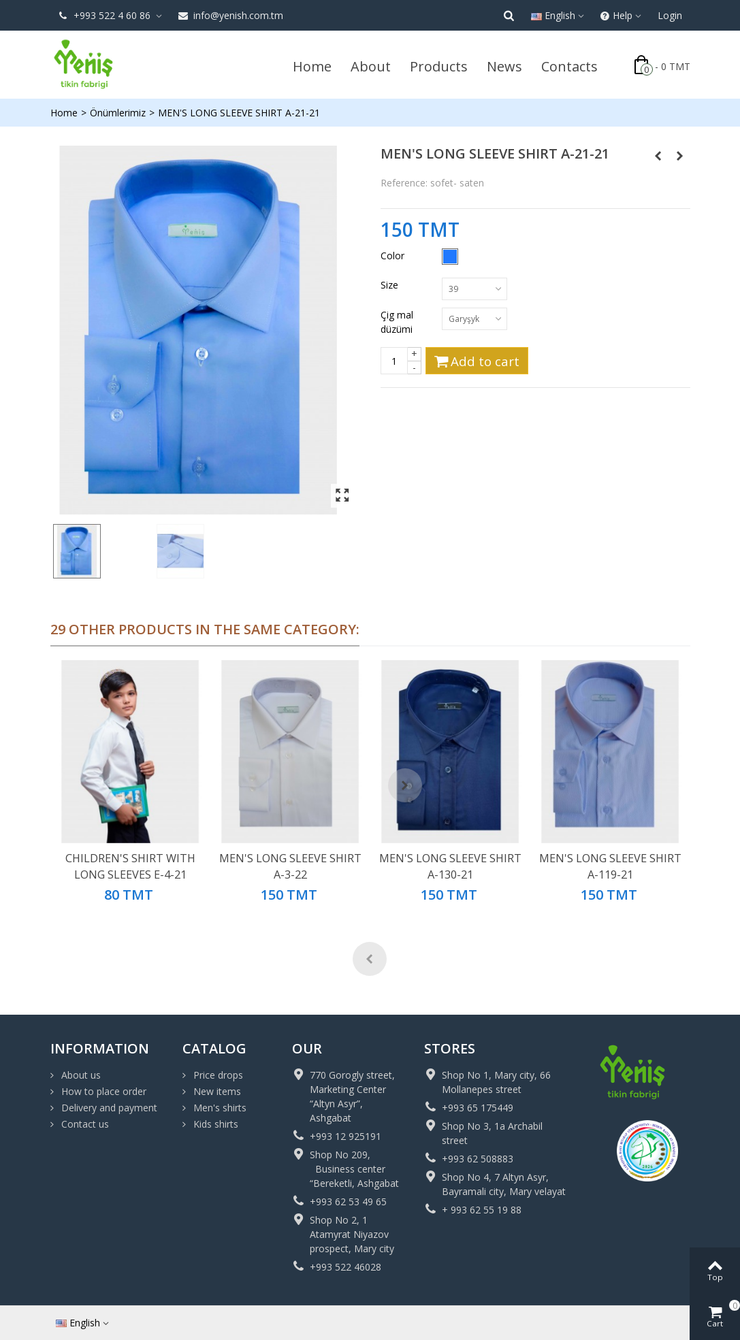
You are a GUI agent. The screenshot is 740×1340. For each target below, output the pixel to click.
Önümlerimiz (118, 112)
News (504, 66)
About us (80, 1074)
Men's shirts (218, 1107)
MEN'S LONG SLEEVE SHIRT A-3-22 (290, 866)
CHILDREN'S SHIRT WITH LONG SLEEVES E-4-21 (130, 866)
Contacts (569, 66)
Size (391, 284)
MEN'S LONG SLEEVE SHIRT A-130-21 (450, 866)
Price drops (217, 1074)
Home (312, 66)
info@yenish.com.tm (230, 15)
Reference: (404, 182)
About (371, 66)
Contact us (84, 1123)
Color (394, 255)
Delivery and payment (108, 1107)
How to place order (102, 1091)
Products (439, 66)
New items (216, 1091)
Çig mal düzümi (398, 322)
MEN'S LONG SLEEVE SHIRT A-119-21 (610, 866)
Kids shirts (214, 1123)
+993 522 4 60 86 (106, 15)
